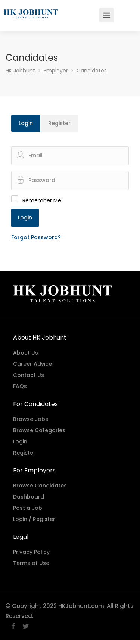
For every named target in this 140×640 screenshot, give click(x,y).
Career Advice (32, 364)
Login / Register (34, 519)
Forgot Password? (36, 237)
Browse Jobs (30, 419)
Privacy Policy (31, 552)
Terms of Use (31, 563)
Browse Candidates (40, 485)
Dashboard (28, 496)
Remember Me (41, 200)
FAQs (20, 386)
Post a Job (27, 508)
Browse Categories (39, 430)
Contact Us (28, 375)
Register (59, 123)
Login (26, 123)
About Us (25, 352)
